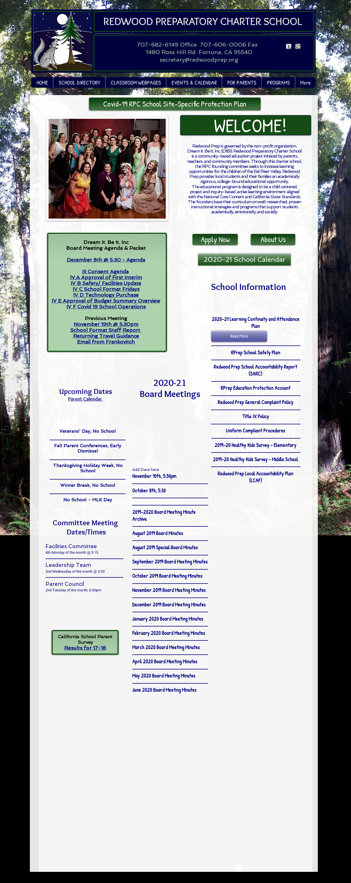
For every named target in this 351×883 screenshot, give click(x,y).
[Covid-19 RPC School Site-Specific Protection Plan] (175, 104)
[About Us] (273, 239)
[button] (135, 82)
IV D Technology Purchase (106, 295)
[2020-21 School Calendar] (244, 259)
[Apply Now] (215, 239)
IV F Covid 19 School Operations (106, 306)
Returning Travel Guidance (106, 336)
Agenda (135, 260)
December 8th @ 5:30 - (96, 260)
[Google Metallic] (297, 46)
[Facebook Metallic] (288, 46)
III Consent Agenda (105, 271)
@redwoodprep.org (211, 59)
